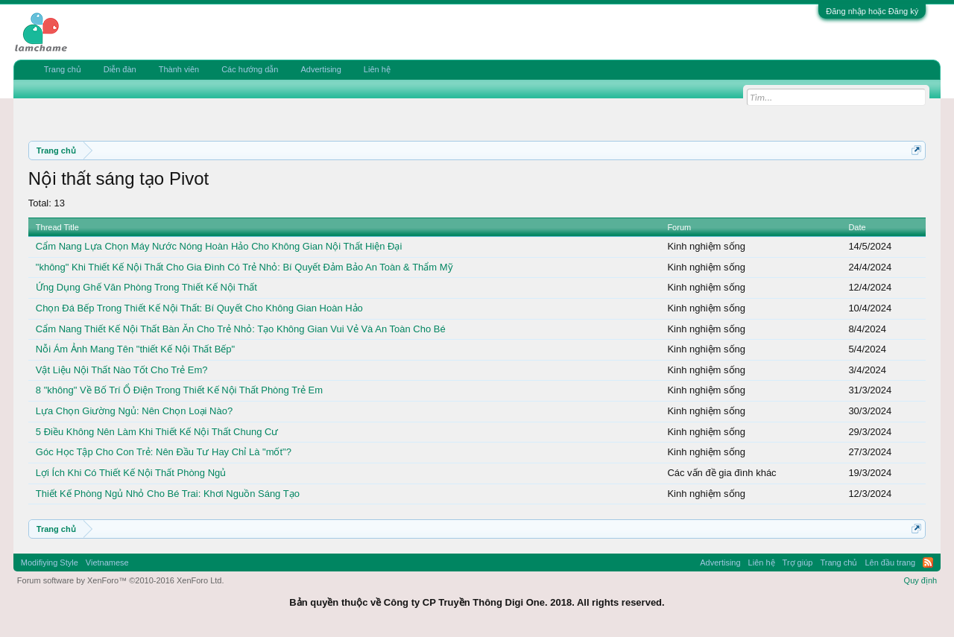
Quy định (921, 580)
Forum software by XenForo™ (120, 580)
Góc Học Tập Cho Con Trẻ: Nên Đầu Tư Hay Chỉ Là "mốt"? (163, 451)
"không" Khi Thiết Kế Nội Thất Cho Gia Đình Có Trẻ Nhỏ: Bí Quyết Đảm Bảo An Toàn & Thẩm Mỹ (244, 267)
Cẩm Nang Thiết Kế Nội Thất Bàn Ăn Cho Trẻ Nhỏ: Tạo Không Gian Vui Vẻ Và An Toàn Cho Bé (241, 329)
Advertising (320, 69)
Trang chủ (62, 69)
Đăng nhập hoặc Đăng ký (872, 11)
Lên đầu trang (890, 562)
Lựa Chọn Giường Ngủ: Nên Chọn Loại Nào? (134, 410)
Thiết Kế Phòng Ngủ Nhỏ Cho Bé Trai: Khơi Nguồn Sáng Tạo (168, 493)
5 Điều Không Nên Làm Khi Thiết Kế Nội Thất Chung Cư (157, 431)
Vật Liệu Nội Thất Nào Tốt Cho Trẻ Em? (122, 369)
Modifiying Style (49, 562)
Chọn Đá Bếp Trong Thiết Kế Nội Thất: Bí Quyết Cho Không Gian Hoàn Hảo (199, 308)
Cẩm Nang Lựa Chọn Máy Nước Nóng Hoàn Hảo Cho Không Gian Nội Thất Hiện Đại (219, 246)
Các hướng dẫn (249, 69)
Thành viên (179, 69)
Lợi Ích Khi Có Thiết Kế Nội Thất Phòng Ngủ (131, 472)
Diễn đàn (120, 69)
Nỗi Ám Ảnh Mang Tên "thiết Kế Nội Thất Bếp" (135, 349)
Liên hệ (377, 69)
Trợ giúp (798, 562)
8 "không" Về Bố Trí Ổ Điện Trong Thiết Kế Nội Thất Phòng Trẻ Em (179, 390)
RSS (928, 562)
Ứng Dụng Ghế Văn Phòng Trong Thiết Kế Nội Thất (146, 287)
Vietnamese (107, 562)
